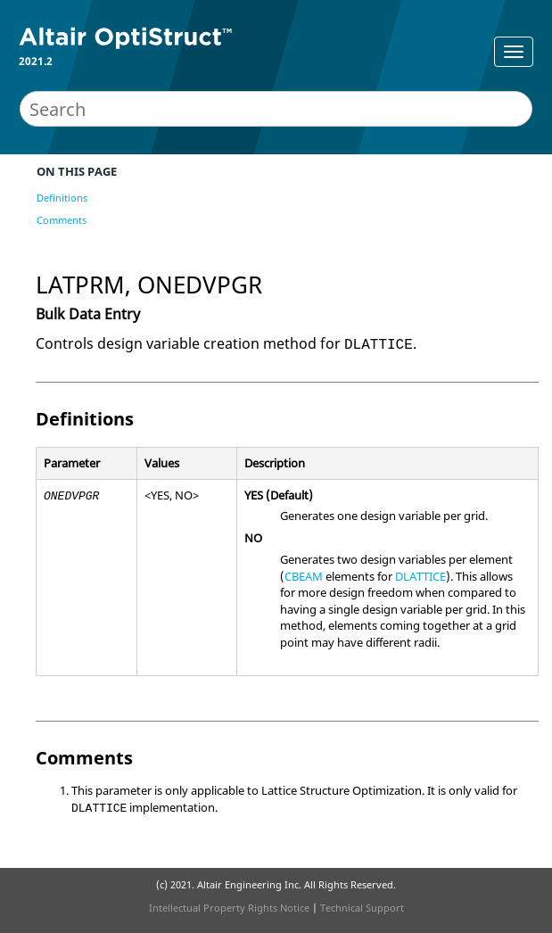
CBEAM (303, 576)
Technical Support (362, 907)
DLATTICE (420, 576)
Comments (62, 220)
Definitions (62, 197)
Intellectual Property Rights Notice (229, 907)
